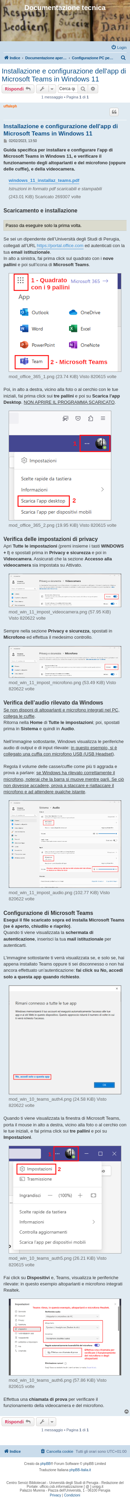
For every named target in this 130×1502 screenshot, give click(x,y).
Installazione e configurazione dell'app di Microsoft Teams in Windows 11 (64, 75)
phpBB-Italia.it (80, 1470)
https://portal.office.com (60, 245)
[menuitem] (119, 47)
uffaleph (10, 106)
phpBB (45, 1464)
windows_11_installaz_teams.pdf (44, 180)
